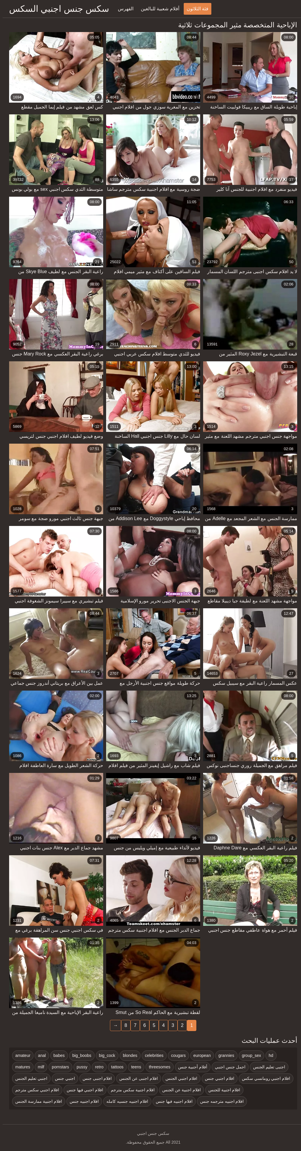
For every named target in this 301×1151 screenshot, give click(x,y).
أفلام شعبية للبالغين (157, 8)
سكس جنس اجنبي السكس (56, 9)
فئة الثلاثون (195, 8)
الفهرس (123, 8)
